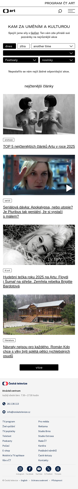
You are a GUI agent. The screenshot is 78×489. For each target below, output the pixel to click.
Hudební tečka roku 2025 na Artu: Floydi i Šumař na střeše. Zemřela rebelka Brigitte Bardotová (37, 281)
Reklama (43, 426)
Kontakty (43, 460)
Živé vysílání (8, 426)
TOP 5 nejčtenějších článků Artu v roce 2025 (39, 146)
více (39, 367)
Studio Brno (44, 431)
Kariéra (42, 445)
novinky (47, 60)
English (24, 480)
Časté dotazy (45, 455)
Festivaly (11, 60)
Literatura (9, 340)
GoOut (35, 33)
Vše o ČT (6, 460)
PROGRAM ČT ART (60, 3)
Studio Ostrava (46, 435)
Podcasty (7, 440)
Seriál (7, 200)
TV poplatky (8, 431)
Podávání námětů (47, 450)
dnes (8, 46)
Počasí (5, 445)
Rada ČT (42, 440)
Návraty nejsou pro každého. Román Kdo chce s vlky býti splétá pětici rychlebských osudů (36, 351)
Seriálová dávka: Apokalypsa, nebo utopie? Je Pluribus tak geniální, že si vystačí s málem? (38, 211)
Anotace (9, 139)
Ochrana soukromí (39, 480)
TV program (8, 421)
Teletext (6, 435)
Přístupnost (57, 480)
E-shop (6, 450)
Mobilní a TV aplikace (13, 455)
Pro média (43, 421)
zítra (23, 46)
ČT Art (7, 270)
